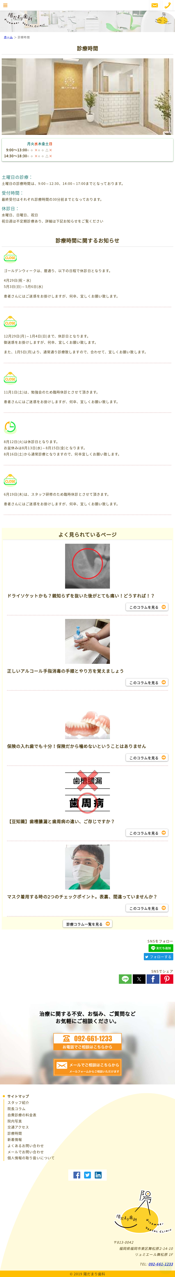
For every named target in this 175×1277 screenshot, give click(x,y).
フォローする (158, 956)
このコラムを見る (144, 607)
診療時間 (14, 1133)
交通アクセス (18, 1127)
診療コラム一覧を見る (84, 924)
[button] (125, 979)
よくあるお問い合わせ (25, 1145)
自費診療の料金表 (22, 1114)
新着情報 (14, 1139)
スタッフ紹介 (18, 1102)
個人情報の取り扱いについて (31, 1157)
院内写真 (14, 1121)
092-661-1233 (160, 1264)
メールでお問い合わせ (25, 1151)
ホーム (8, 37)
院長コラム (16, 1108)
